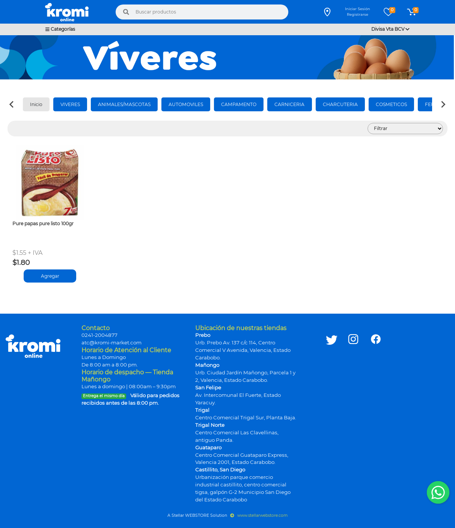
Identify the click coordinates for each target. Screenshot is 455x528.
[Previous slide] (12, 105)
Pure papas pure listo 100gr (43, 223)
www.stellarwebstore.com (259, 515)
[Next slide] (443, 105)
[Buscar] (126, 12)
